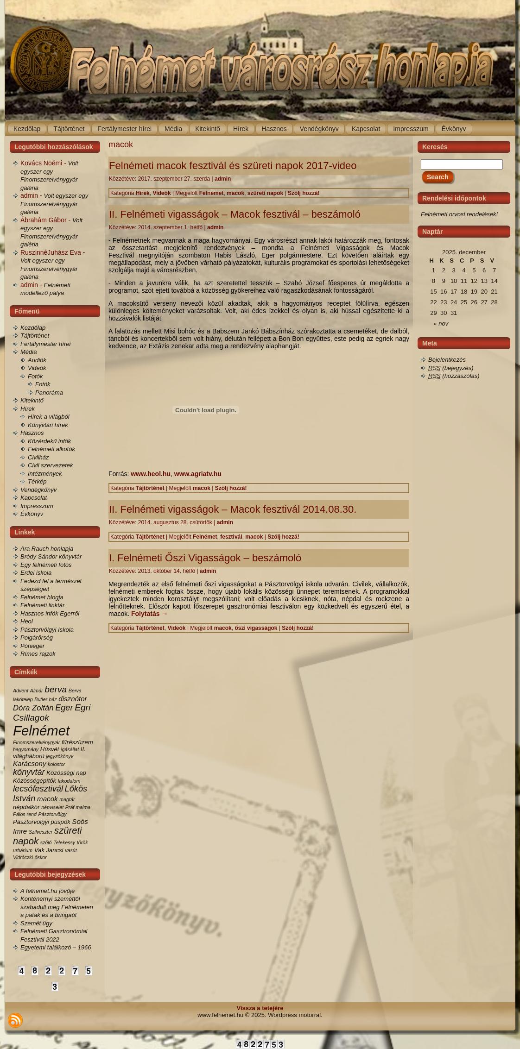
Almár (36, 690)
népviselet (52, 807)
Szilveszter (41, 832)
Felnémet (41, 730)
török (82, 842)
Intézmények (45, 473)
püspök (60, 821)
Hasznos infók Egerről (49, 613)
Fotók (35, 376)
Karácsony (29, 763)
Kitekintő (32, 400)
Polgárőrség (36, 637)
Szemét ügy (36, 923)
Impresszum (36, 506)
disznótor (72, 699)
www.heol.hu (151, 473)
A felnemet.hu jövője (47, 890)
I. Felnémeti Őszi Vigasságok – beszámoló (205, 558)
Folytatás (149, 613)
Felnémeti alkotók (51, 449)
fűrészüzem (77, 742)
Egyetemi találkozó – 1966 (55, 947)
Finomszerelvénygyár (36, 742)
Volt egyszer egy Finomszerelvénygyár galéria (54, 203)
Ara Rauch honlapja (46, 548)
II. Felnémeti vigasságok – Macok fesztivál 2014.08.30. (232, 509)
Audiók (37, 360)
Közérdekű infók (49, 441)
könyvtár (29, 772)
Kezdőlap (32, 327)
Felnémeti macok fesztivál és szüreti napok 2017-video (232, 165)
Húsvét (49, 749)
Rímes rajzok (38, 653)
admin (223, 179)
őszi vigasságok (256, 628)
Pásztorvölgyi (31, 821)
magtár (67, 799)
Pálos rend (25, 814)
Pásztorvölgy (52, 814)
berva (55, 689)
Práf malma (77, 807)
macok (47, 799)
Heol (26, 621)
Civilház (38, 457)
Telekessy (64, 842)
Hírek (27, 408)
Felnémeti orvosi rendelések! (459, 214)
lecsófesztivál (38, 788)
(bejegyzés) (451, 367)
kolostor (56, 764)
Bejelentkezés (447, 359)
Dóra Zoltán (33, 708)
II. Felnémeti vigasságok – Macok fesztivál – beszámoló (235, 214)
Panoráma (49, 392)
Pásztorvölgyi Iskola (47, 629)
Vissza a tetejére (260, 1008)
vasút (70, 850)
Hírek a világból (49, 416)
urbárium (22, 850)
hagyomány (25, 749)
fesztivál (231, 537)
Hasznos (32, 432)
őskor (41, 857)
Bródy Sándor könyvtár (51, 556)
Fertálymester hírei (45, 343)
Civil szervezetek (50, 465)
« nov (441, 323)
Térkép (37, 481)
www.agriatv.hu (198, 473)
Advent (20, 690)
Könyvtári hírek (48, 424)
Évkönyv (31, 513)
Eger (64, 707)
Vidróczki (23, 857)
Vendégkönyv (38, 489)
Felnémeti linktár (42, 605)
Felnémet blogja (41, 597)
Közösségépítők (34, 780)
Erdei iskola (35, 572)
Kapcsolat (33, 497)
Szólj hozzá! (304, 193)
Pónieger (32, 645)
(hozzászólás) (454, 375)
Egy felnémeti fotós (46, 564)
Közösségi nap (66, 772)
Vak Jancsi (48, 850)
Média (28, 351)
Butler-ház (45, 699)
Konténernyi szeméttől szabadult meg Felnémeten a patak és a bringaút (56, 906)
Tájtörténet (34, 335)
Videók (37, 367)
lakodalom (69, 781)
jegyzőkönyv (59, 756)
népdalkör (26, 807)
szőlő (46, 842)
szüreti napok (265, 193)
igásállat (70, 749)
